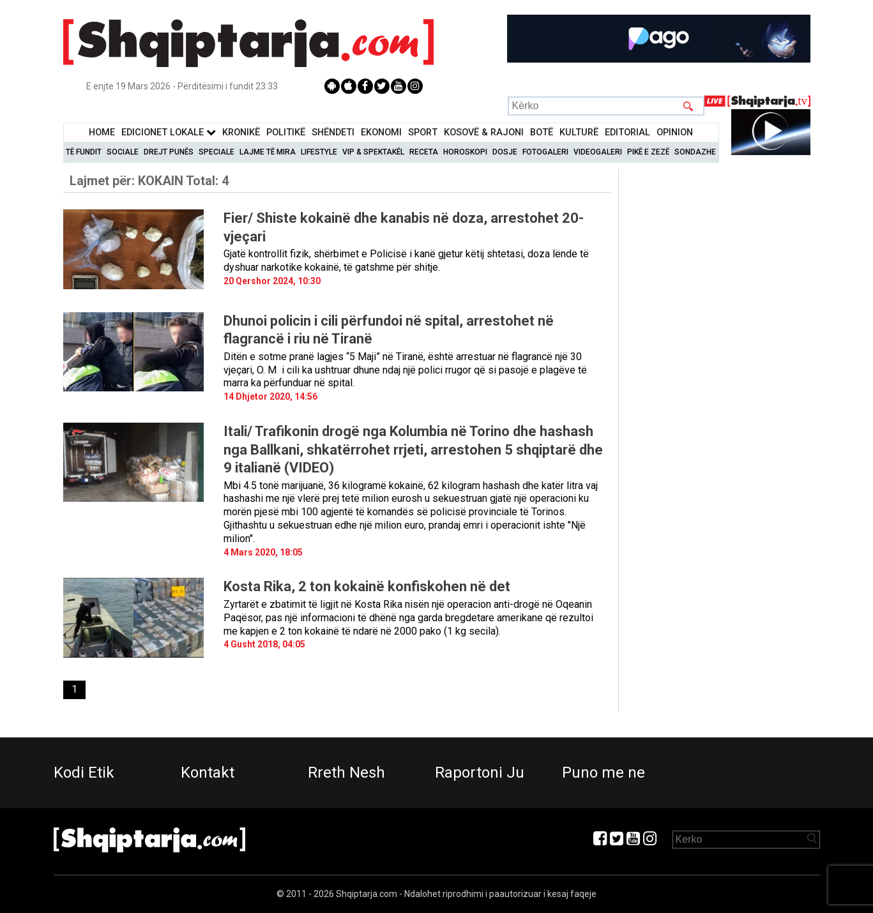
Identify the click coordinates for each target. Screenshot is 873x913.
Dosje (504, 151)
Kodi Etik (84, 772)
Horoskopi (465, 151)
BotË (541, 132)
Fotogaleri (545, 151)
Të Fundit (84, 151)
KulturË (578, 132)
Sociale (123, 151)
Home (102, 132)
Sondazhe (695, 151)
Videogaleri (597, 151)
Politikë (285, 132)
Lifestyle (319, 151)
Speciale (216, 151)
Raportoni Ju (479, 772)
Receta (423, 151)
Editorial (627, 132)
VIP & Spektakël (373, 151)
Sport (422, 132)
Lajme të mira (267, 151)
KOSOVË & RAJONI (484, 132)
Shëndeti (333, 132)
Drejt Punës (169, 151)
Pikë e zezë (648, 151)
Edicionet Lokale (168, 132)
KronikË (241, 132)
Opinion (675, 132)
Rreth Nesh (346, 772)
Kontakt (207, 772)
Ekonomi (381, 132)
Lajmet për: (149, 180)
